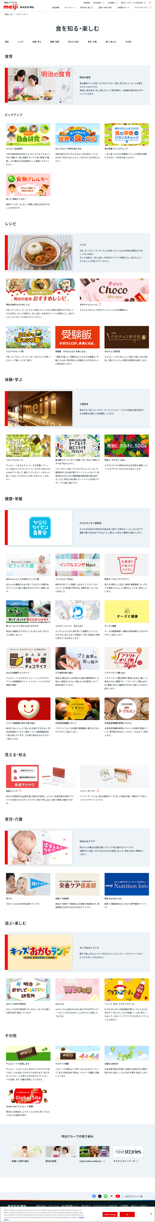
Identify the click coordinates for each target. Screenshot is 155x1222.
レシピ (20, 41)
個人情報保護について (70, 1205)
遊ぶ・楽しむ (111, 41)
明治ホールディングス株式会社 (133, 2)
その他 (128, 41)
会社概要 (112, 2)
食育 (7, 41)
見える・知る (73, 41)
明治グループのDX (139, 1205)
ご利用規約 (124, 1205)
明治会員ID (98, 2)
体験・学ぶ (36, 41)
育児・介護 (92, 41)
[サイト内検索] (149, 2)
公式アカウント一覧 (133, 1196)
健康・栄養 (54, 41)
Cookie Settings (141, 1210)
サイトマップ (54, 1205)
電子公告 (85, 1205)
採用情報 (87, 2)
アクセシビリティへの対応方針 (105, 1205)
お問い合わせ (41, 1205)
